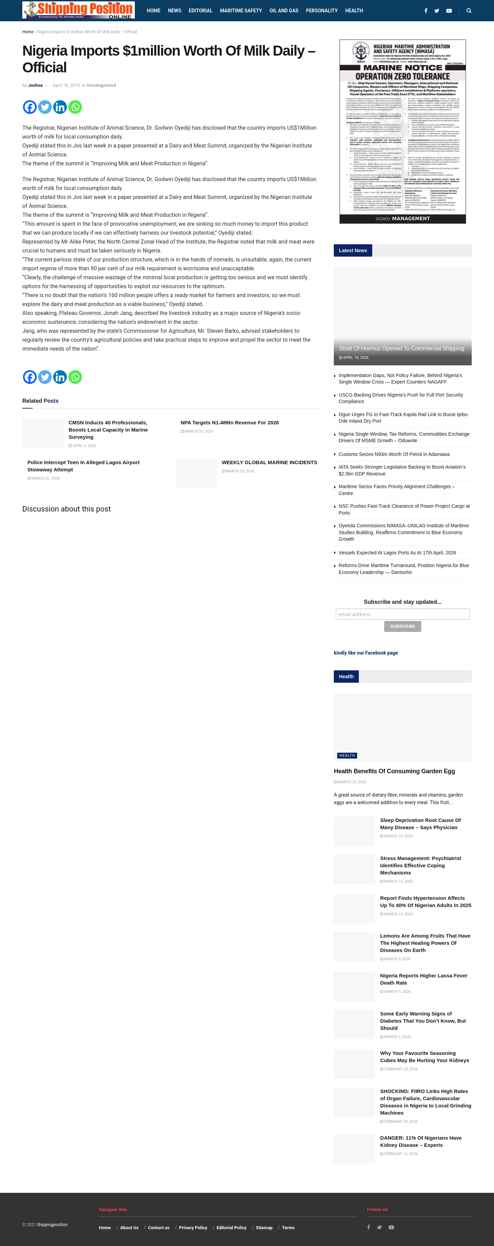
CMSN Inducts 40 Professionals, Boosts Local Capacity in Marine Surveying (108, 430)
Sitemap (264, 1226)
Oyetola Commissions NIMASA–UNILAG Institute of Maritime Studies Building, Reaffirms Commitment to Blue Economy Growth (404, 532)
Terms (288, 1226)
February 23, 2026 (399, 1068)
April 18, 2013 (66, 85)
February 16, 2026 (399, 1152)
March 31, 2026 (197, 431)
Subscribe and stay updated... (403, 602)
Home (154, 10)
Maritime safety (241, 10)
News (174, 10)
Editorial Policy (231, 1226)
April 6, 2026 (82, 446)
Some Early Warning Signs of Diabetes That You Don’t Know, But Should (423, 1019)
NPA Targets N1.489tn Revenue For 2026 (230, 422)
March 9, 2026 (395, 958)
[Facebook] (30, 107)
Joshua (35, 85)
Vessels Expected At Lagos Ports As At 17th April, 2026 (397, 552)
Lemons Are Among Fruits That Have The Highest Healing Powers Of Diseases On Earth (425, 942)
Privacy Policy (193, 1226)
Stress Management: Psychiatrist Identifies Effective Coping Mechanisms (420, 864)
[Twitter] (45, 107)
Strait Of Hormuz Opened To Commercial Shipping (401, 348)
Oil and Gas (284, 10)
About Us (129, 1226)
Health (354, 10)
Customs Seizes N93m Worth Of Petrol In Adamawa (394, 454)
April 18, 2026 (353, 357)
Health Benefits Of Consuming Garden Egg (394, 769)
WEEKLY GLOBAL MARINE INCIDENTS (269, 462)
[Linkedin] (60, 107)
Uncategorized (101, 85)
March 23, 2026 (238, 471)
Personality (322, 10)
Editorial (200, 10)
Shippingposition (52, 1223)
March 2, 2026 (395, 1035)
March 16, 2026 (396, 880)
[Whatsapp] (75, 107)
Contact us (158, 1226)
